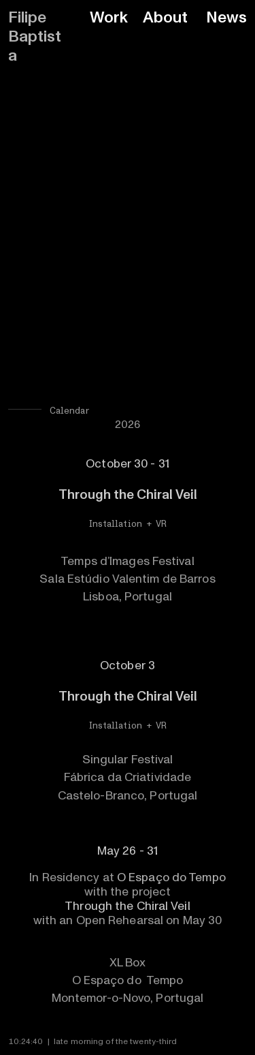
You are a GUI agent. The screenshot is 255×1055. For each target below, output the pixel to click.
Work (109, 17)
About (165, 17)
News (226, 17)
